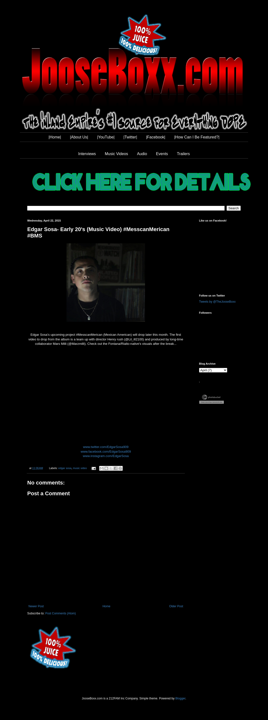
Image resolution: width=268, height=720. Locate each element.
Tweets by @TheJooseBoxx (217, 301)
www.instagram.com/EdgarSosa (106, 456)
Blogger (180, 698)
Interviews (87, 154)
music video (80, 468)
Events (162, 154)
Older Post (176, 606)
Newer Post (36, 606)
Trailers (183, 154)
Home (106, 606)
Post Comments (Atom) (60, 613)
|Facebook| (155, 137)
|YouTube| (106, 137)
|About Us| (79, 137)
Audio (142, 154)
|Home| (55, 137)
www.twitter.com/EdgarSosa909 (105, 447)
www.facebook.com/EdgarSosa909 (106, 451)
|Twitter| (130, 137)
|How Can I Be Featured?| (196, 137)
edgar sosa (64, 468)
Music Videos (116, 154)
